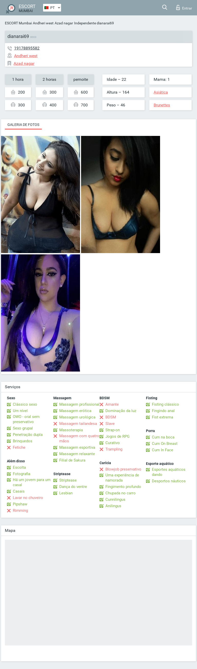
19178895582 (27, 48)
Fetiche (19, 447)
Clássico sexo (25, 404)
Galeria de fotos (23, 125)
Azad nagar (64, 23)
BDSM (110, 417)
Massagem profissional (79, 404)
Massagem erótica (75, 410)
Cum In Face (162, 450)
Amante (112, 404)
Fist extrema (162, 417)
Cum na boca (163, 437)
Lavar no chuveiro (28, 497)
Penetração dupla (28, 434)
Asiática (161, 92)
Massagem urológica (77, 417)
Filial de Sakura (72, 460)
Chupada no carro (120, 493)
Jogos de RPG (117, 436)
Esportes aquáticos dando (168, 472)
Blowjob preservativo (123, 469)
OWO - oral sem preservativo (26, 419)
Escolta (19, 467)
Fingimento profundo (123, 486)
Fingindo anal (163, 410)
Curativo (112, 443)
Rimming (20, 510)
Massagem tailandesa (78, 423)
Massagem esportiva (77, 447)
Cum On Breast (165, 443)
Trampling (113, 449)
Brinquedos (22, 441)
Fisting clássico (165, 404)
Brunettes (162, 105)
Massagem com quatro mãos (79, 438)
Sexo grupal (23, 428)
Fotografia (21, 474)
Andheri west (43, 23)
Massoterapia (71, 430)
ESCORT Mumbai (18, 23)
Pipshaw (20, 504)
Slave (110, 423)
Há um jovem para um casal (32, 482)
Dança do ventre (73, 486)
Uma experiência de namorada (122, 478)
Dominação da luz (120, 410)
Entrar (184, 7)
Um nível (20, 410)
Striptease (68, 480)
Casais (19, 491)
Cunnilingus (115, 499)
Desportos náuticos (169, 481)
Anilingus (113, 506)
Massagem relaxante (77, 454)
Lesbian (66, 493)
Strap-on (112, 430)
